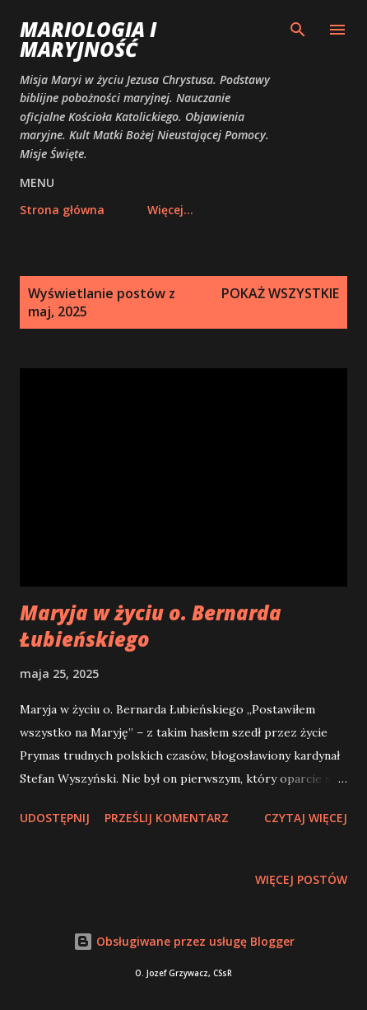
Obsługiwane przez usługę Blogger (184, 941)
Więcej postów (301, 879)
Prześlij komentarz (167, 817)
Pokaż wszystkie (280, 293)
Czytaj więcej (305, 817)
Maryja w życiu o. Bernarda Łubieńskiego (150, 625)
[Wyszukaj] (298, 30)
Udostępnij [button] (55, 817)
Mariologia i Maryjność (88, 39)
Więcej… (170, 209)
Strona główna (62, 209)
